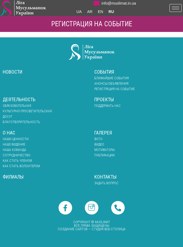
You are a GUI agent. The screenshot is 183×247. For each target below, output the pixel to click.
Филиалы (13, 177)
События (104, 72)
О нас (9, 133)
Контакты (105, 177)
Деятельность (19, 99)
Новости (12, 72)
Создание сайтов (73, 229)
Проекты (104, 99)
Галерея (103, 133)
